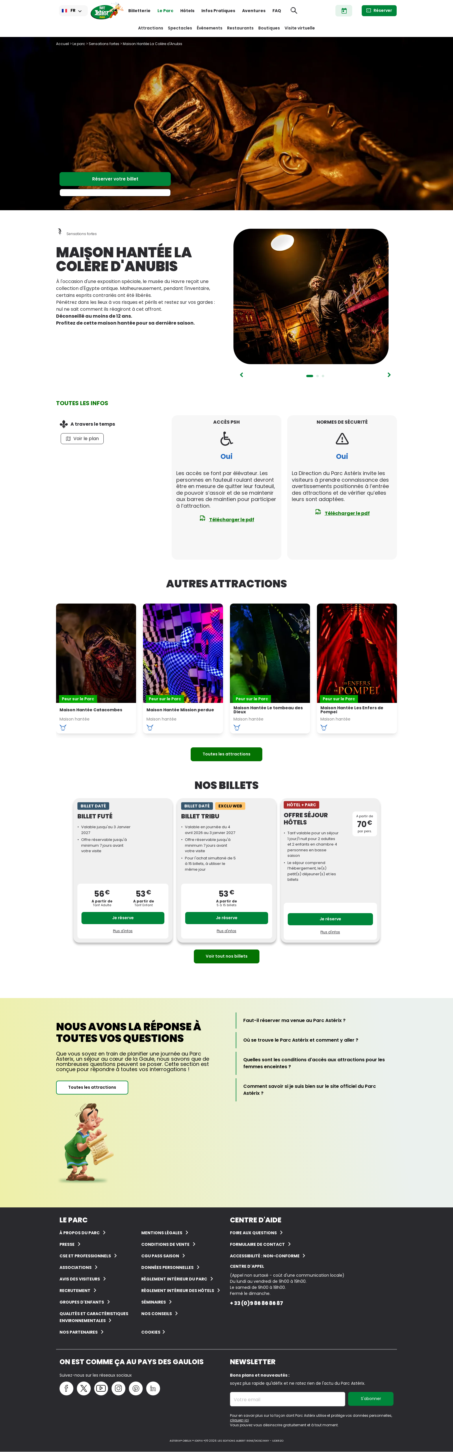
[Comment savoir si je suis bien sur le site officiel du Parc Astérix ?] (316, 1090)
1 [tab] (309, 376)
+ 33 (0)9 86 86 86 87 (256, 1303)
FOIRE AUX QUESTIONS (253, 1233)
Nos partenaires (79, 1332)
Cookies (150, 1332)
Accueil (62, 43)
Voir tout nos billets (227, 956)
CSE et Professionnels (85, 1256)
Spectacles (180, 28)
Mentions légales (161, 1233)
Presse (67, 1244)
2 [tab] (317, 376)
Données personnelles (167, 1267)
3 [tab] (323, 376)
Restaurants (240, 28)
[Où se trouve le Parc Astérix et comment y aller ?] (300, 1040)
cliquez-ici (239, 1420)
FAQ (276, 11)
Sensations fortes (104, 43)
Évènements (209, 28)
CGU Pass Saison (160, 1256)
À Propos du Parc (80, 1233)
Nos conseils (156, 1314)
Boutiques (269, 28)
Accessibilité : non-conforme (265, 1256)
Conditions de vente (165, 1244)
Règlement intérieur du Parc (174, 1279)
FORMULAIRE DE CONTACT (257, 1244)
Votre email (247, 1400)
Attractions (150, 28)
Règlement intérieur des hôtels (177, 1290)
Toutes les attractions (226, 754)
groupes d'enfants (82, 1302)
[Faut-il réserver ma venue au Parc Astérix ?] (294, 1020)
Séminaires (153, 1302)
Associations (76, 1267)
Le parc (79, 43)
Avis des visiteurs (80, 1279)
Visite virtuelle (300, 28)
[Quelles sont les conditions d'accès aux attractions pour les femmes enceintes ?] (316, 1063)
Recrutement (75, 1290)
